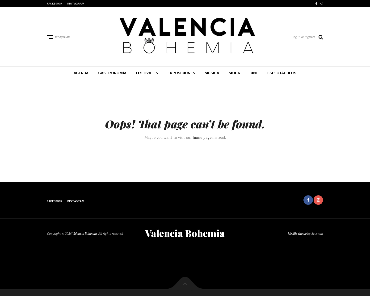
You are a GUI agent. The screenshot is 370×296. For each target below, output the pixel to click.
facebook (54, 3)
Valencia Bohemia (84, 233)
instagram (75, 3)
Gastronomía (112, 73)
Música (212, 73)
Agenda (81, 73)
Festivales (147, 73)
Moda (234, 73)
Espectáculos (281, 73)
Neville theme (297, 233)
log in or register (304, 37)
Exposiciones (181, 73)
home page (202, 137)
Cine (253, 73)
